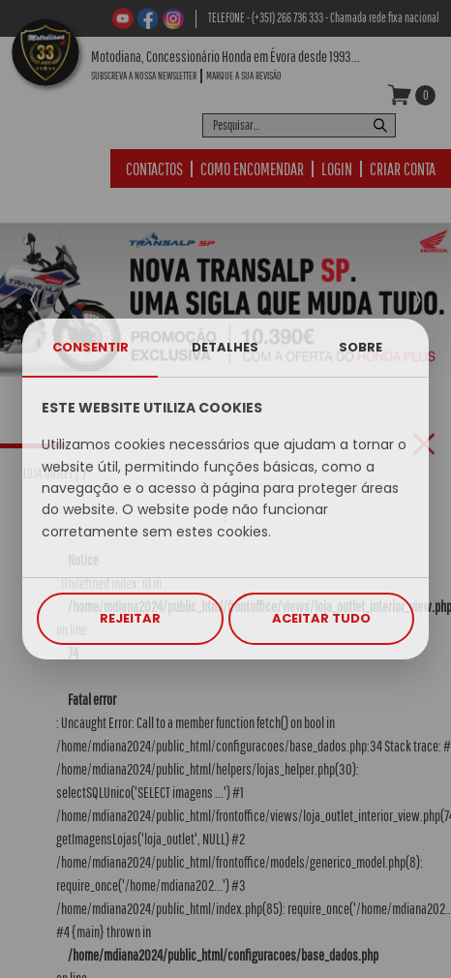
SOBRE (360, 347)
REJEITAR (130, 618)
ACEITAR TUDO (321, 618)
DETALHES (225, 347)
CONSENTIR (90, 347)
